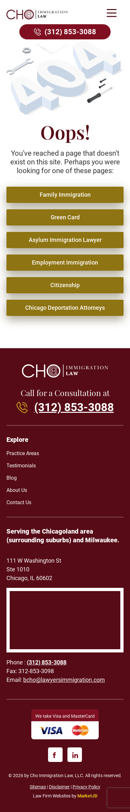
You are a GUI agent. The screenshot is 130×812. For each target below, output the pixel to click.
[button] (111, 13)
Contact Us (18, 502)
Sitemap (38, 786)
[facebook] (55, 754)
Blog (11, 478)
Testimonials (21, 466)
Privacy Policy (86, 786)
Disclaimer (59, 786)
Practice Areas (22, 453)
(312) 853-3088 (70, 32)
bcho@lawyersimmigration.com (64, 679)
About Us (16, 490)
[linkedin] (74, 754)
